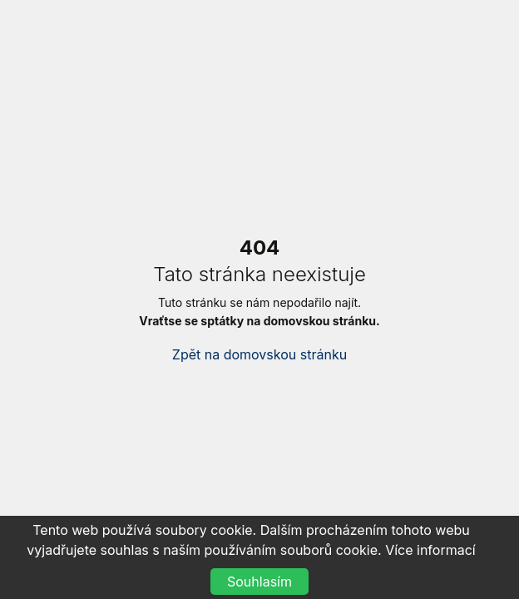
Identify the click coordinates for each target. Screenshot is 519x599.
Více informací (430, 550)
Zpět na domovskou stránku (259, 354)
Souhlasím (259, 581)
